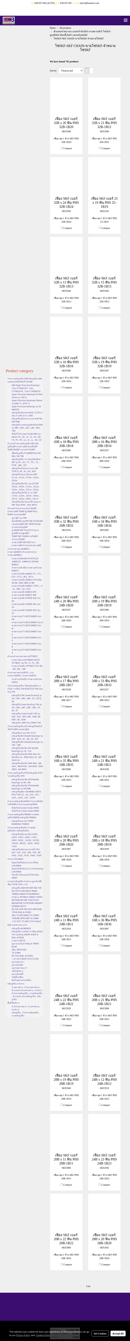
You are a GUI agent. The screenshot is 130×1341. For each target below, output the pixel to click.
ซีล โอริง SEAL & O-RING (22, 956)
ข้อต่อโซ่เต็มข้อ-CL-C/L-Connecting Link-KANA (27, 870)
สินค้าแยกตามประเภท (17, 925)
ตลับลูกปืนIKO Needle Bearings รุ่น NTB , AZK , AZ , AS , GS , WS (27, 737)
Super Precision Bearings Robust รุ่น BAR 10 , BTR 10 (27, 402)
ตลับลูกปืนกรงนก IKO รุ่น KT (24, 733)
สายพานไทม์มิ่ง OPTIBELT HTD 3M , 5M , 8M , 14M (27, 667)
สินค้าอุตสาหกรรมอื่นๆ (21, 980)
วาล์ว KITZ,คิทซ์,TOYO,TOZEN (25, 959)
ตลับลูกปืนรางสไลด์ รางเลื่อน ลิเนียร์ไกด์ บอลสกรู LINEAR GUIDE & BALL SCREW (27, 934)
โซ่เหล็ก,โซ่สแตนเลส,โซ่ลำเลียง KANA (25, 876)
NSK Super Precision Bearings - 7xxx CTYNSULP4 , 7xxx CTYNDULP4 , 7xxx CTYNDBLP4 (26, 388)
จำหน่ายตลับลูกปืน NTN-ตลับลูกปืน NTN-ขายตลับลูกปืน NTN (25, 774)
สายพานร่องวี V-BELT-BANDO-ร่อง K (27, 622)
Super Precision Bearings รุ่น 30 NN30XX (26, 408)
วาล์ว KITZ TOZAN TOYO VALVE (26, 921)
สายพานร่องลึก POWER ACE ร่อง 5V (26, 605)
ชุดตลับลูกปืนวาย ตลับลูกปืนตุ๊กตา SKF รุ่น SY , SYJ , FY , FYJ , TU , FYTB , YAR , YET (26, 462)
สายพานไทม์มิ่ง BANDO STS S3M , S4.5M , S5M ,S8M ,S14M (27, 581)
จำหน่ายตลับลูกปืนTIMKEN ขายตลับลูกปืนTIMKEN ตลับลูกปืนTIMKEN (23, 816)
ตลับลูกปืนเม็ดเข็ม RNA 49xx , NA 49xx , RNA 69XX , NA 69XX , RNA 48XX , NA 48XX (27, 766)
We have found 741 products (64, 61)
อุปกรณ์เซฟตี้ (17, 974)
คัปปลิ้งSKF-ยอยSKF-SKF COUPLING (27, 521)
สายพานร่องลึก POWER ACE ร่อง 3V (26, 612)
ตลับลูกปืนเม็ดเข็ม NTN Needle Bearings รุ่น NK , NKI (25, 781)
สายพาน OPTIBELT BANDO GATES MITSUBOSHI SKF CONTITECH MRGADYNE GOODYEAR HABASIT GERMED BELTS (27, 901)
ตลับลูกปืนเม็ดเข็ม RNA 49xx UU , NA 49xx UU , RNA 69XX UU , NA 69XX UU (26, 757)
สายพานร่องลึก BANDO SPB (24, 595)
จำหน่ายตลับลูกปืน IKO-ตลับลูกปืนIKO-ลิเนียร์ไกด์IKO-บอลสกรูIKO (24, 728)
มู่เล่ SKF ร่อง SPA (19, 518)
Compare (67, 148)
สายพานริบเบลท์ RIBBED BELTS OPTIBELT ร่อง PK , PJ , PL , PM (26, 661)
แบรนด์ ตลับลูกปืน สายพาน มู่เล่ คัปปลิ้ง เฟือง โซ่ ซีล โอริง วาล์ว (24, 883)
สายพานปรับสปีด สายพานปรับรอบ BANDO (27, 569)
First (82, 1286)
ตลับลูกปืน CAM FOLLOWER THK (26, 723)
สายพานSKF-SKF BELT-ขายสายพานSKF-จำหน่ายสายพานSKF (26, 544)
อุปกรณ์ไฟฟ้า (18, 965)
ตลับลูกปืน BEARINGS (21, 928)
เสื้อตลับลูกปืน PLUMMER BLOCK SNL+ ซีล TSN (26, 454)
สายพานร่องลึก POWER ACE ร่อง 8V (26, 599)
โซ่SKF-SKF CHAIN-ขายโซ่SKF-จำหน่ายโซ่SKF (25, 538)
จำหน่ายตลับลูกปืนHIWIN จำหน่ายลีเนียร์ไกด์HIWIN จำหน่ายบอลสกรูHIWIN (25, 803)
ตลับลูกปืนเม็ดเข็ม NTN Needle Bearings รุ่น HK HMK (25, 787)
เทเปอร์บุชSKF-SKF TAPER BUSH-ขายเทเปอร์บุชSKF (26, 525)
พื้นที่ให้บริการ (13, 1003)
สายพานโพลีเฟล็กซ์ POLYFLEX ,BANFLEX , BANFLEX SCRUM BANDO (25, 561)
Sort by (54, 70)
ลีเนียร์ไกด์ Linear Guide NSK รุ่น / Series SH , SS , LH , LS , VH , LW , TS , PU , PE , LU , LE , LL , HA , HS (27, 437)
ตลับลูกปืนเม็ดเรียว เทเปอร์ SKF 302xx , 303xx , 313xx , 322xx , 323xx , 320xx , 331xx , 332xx (26, 486)
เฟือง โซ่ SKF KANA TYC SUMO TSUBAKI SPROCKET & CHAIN (25, 917)
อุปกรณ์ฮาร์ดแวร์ (19, 968)
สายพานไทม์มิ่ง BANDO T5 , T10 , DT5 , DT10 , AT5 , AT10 (27, 575)
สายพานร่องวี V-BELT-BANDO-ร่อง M (26, 627)
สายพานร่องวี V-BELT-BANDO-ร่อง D (26, 633)
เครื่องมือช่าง (17, 971)
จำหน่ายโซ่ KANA (15, 859)
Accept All (118, 1333)
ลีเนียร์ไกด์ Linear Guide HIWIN (25, 808)
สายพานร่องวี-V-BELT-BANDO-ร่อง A (26, 651)
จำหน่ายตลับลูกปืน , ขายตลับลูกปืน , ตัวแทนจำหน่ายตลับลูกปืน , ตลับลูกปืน (27, 996)
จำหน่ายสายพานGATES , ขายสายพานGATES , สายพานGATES (21, 674)
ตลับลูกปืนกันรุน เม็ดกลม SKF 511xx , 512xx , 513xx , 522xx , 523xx (26, 477)
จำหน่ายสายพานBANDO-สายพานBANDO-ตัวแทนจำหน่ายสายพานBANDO (21, 552)
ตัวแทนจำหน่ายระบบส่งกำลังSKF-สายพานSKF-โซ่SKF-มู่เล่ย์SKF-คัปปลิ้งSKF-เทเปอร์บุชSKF (22, 511)
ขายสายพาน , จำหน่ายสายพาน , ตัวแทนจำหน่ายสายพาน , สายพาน (27, 989)
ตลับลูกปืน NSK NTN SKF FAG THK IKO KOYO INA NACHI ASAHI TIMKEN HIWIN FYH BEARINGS (26, 891)
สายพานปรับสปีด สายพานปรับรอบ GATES (27, 680)
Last (88, 1286)
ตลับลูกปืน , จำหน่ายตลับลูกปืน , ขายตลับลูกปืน (26, 1014)
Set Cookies (100, 1333)
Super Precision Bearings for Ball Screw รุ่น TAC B (27, 396)
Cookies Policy (43, 1335)
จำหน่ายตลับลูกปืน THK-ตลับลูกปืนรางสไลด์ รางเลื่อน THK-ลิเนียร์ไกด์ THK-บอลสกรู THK (24, 689)
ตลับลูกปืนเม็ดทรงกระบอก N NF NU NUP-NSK (27, 420)
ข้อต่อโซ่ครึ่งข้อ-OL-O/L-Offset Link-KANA (25, 864)
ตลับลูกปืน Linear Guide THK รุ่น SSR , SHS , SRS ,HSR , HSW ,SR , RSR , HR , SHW (26, 716)
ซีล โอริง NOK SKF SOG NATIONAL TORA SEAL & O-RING (27, 910)
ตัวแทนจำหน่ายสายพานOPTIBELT (22, 656)
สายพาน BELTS (18, 940)
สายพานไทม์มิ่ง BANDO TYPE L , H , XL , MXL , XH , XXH (27, 587)
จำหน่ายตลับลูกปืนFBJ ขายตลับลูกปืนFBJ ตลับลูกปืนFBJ (21, 829)
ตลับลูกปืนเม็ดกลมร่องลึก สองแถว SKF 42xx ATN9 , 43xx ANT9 (26, 503)
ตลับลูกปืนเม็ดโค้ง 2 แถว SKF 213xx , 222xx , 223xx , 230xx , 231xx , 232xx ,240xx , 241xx (26, 496)
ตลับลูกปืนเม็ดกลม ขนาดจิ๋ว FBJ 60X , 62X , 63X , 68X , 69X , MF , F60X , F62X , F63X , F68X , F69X (27, 852)
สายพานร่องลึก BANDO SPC (24, 592)
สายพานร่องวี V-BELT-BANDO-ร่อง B (26, 645)
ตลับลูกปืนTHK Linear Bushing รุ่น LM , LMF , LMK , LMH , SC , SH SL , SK (27, 698)
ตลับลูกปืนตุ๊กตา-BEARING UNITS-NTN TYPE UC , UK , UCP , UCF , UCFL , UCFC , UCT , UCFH (26, 795)
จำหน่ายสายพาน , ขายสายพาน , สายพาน (26, 1008)
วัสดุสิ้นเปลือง (17, 977)
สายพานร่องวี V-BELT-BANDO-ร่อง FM (26, 618)
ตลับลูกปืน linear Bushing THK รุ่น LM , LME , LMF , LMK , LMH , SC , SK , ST (27, 707)
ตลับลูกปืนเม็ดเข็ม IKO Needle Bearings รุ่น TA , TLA (25, 749)
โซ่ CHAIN (16, 953)
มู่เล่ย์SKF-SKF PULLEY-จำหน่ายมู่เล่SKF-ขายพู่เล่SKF (25, 531)
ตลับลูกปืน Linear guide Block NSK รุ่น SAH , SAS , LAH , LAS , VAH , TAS (27, 428)
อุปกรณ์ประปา (18, 962)
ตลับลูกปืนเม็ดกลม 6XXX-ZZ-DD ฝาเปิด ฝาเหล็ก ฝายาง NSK (27, 414)
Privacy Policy (23, 1335)
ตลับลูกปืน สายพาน (15, 984)
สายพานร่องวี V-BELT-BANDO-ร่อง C (26, 639)
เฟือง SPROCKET (19, 950)
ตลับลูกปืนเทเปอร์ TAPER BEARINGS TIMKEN (23, 822)
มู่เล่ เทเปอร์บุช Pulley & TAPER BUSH (25, 945)
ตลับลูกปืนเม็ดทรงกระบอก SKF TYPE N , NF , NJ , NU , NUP (25, 470)
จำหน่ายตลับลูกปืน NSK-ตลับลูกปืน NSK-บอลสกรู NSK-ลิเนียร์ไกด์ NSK (24, 380)
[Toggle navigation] (125, 20)
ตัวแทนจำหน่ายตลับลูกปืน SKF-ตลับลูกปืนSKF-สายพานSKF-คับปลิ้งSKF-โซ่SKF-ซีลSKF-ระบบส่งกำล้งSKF (23, 446)
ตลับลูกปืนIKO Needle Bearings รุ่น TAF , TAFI (27, 743)
